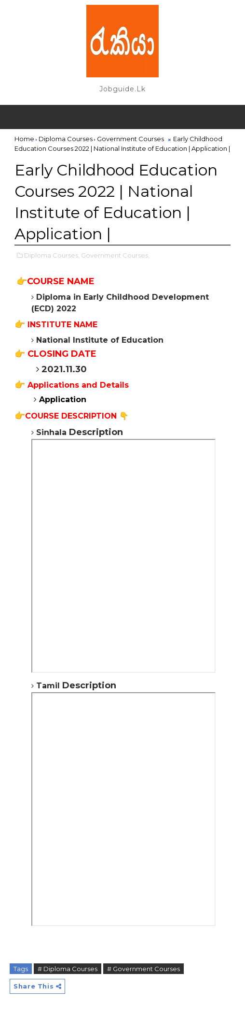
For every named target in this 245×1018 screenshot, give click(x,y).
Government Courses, (115, 255)
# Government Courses (143, 969)
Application (62, 399)
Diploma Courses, (52, 255)
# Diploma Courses (67, 969)
